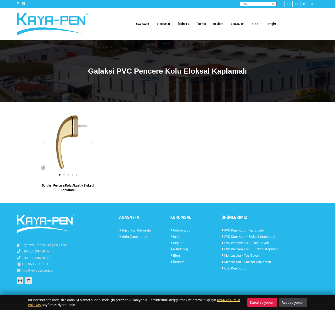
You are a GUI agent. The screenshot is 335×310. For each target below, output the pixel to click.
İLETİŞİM (271, 24)
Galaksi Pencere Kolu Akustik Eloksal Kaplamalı (68, 187)
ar (313, 4)
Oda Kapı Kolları (234, 268)
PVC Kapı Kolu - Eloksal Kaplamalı (248, 236)
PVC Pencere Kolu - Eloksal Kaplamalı (250, 249)
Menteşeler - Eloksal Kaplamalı (246, 262)
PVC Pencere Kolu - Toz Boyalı (245, 243)
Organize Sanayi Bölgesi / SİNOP (43, 245)
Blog (175, 255)
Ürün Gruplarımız (133, 236)
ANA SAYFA (142, 24)
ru (304, 4)
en (296, 4)
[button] (44, 142)
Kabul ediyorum (262, 302)
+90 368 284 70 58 (33, 264)
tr (288, 4)
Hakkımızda (180, 230)
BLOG (255, 24)
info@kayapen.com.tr (35, 270)
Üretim (176, 236)
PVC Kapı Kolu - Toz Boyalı (242, 230)
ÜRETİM (201, 24)
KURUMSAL (163, 24)
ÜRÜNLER (183, 24)
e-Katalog (179, 249)
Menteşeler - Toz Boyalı (240, 255)
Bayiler (177, 243)
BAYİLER (218, 24)
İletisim (177, 262)
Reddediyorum (293, 302)
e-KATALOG (237, 24)
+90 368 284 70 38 (33, 257)
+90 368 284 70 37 (33, 251)
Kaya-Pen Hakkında (135, 230)
